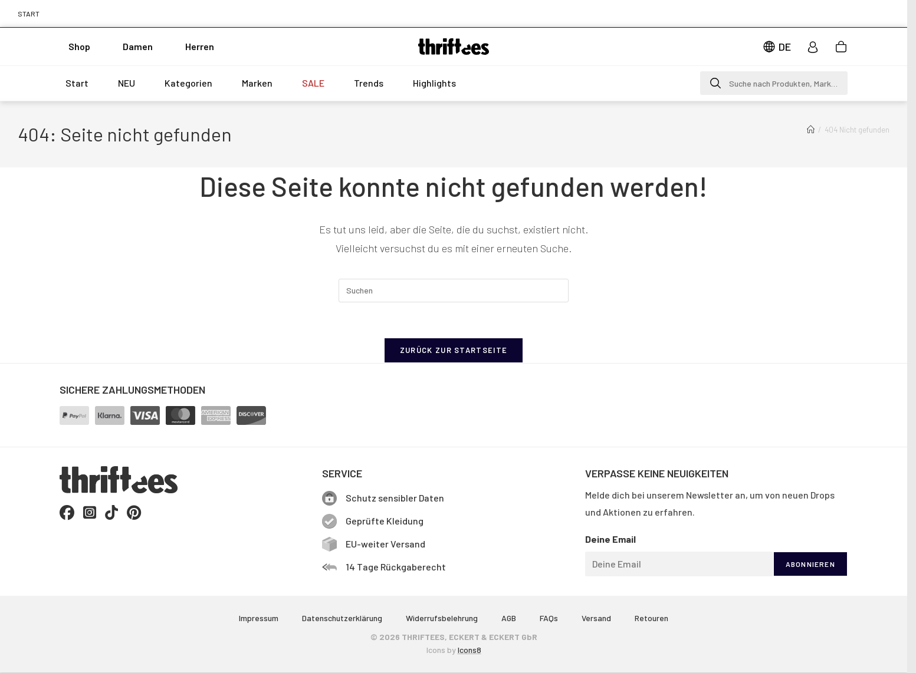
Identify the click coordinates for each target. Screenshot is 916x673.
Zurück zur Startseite (453, 350)
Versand (596, 618)
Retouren (651, 618)
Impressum (258, 618)
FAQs (549, 618)
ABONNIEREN (810, 564)
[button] (774, 83)
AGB (508, 618)
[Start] (811, 129)
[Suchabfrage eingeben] (454, 290)
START (29, 13)
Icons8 (469, 650)
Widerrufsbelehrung (442, 618)
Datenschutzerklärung (342, 618)
